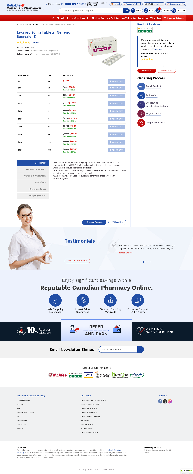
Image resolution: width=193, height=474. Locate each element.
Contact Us (143, 18)
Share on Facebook (94, 222)
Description (40, 163)
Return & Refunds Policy (90, 416)
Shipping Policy (87, 424)
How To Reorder (128, 18)
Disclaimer (85, 420)
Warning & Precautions (35, 176)
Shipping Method (37, 195)
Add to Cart (116, 81)
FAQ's (152, 18)
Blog (159, 18)
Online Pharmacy (23, 400)
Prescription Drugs (76, 18)
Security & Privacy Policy (91, 404)
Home (19, 24)
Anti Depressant (31, 24)
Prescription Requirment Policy (93, 400)
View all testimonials (77, 261)
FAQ (18, 416)
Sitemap (20, 428)
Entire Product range (25, 412)
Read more (157, 49)
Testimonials (22, 420)
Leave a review (147, 70)
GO (126, 10)
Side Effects (40, 182)
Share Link (117, 222)
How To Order (112, 18)
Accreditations (87, 428)
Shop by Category (175, 18)
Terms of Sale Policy (89, 412)
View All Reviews (166, 70)
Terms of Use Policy (89, 408)
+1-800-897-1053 (73, 4)
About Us (61, 18)
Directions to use (37, 189)
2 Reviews (35, 42)
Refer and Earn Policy (89, 432)
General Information (36, 169)
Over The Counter (95, 18)
